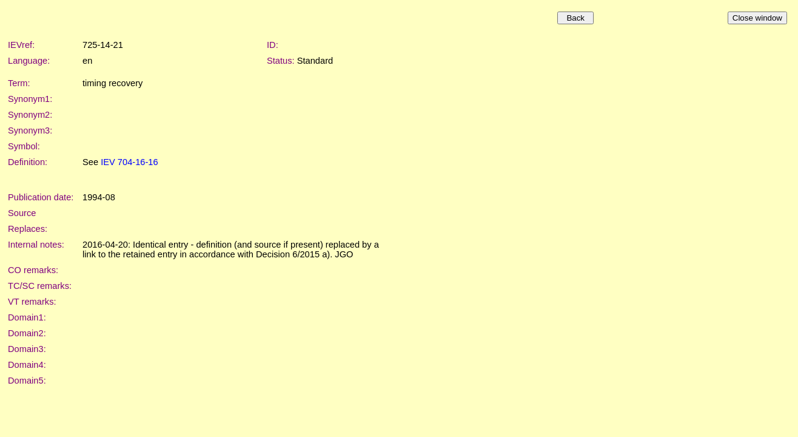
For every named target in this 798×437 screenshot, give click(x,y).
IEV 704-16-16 (129, 162)
